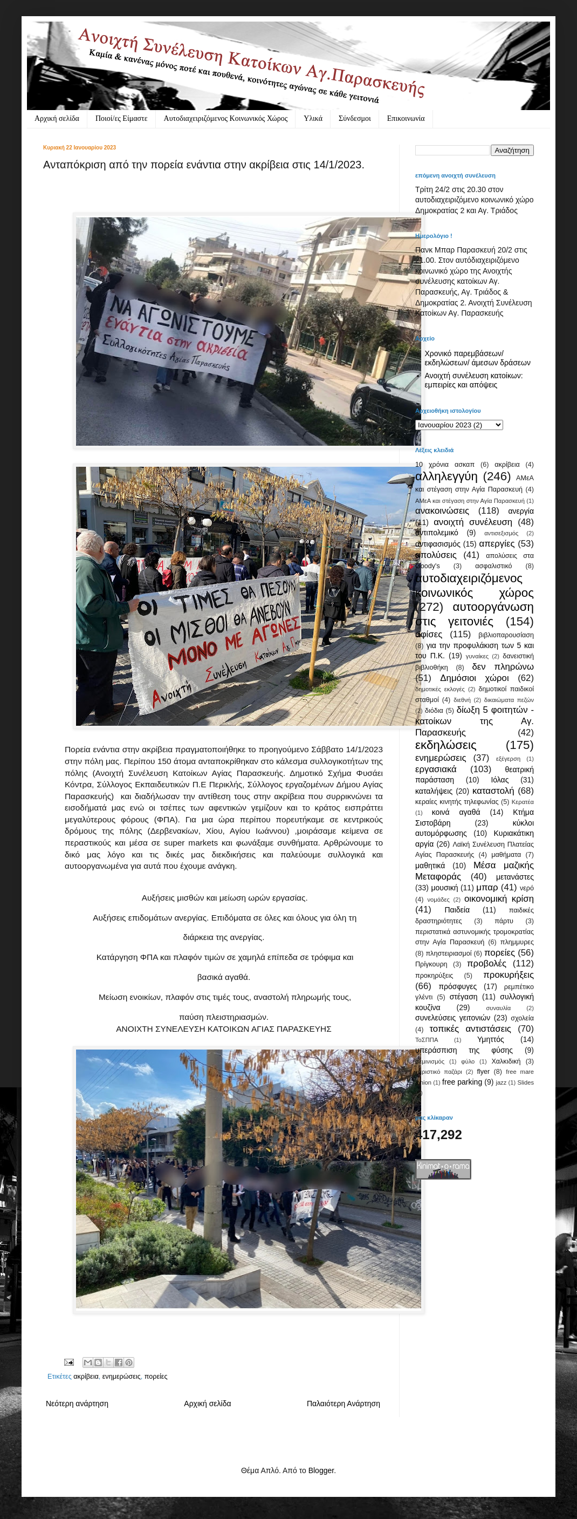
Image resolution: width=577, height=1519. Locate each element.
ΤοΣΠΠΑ (426, 1040)
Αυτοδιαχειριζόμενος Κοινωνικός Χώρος (226, 118)
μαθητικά (430, 865)
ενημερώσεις (121, 1376)
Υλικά (313, 118)
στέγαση (464, 996)
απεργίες (497, 544)
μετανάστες (515, 877)
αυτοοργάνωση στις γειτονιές (474, 614)
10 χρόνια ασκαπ (445, 464)
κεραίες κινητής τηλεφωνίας (457, 802)
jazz (501, 1082)
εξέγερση (508, 758)
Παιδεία (457, 909)
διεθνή (462, 700)
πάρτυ (503, 921)
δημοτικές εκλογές (440, 689)
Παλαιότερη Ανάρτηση (343, 1403)
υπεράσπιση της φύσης (464, 1050)
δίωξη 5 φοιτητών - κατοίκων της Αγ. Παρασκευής (474, 721)
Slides (526, 1082)
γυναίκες (477, 656)
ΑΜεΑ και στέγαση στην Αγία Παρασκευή (470, 501)
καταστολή (493, 791)
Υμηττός (490, 1039)
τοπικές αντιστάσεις (470, 1029)
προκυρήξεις (508, 975)
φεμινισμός (429, 1061)
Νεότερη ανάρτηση (77, 1403)
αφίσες (428, 634)
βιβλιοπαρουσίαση (506, 635)
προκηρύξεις (434, 975)
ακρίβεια (85, 1376)
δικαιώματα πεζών (509, 700)
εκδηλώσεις (446, 745)
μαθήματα (506, 855)
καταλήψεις (433, 791)
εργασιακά (436, 769)
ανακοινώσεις (442, 511)
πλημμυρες (517, 942)
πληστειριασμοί (448, 953)
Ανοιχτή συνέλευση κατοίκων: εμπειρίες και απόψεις (474, 380)
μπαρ (487, 887)
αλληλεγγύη (446, 476)
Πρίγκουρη (431, 964)
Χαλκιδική (505, 1061)
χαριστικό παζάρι (438, 1071)
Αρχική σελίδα (57, 118)
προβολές (486, 963)
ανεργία (521, 511)
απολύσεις (436, 555)
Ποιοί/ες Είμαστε (121, 118)
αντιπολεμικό (436, 532)
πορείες (156, 1376)
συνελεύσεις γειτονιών (452, 1017)
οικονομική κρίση (499, 899)
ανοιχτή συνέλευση (473, 522)
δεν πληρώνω (503, 667)
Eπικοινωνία (406, 118)
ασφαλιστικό (493, 566)
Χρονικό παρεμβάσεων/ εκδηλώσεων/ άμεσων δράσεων (478, 358)
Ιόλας (500, 779)
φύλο (468, 1061)
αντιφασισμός (438, 544)
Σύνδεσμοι (355, 118)
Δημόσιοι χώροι (474, 678)
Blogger (321, 1470)
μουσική (444, 887)
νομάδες (439, 899)
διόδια (434, 710)
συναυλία (498, 1008)
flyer (483, 1071)
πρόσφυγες (457, 986)
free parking (462, 1082)
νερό (527, 888)
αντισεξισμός (501, 533)
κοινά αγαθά (456, 812)
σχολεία (522, 1018)
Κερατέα (523, 802)
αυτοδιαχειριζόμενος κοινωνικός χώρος (474, 585)
